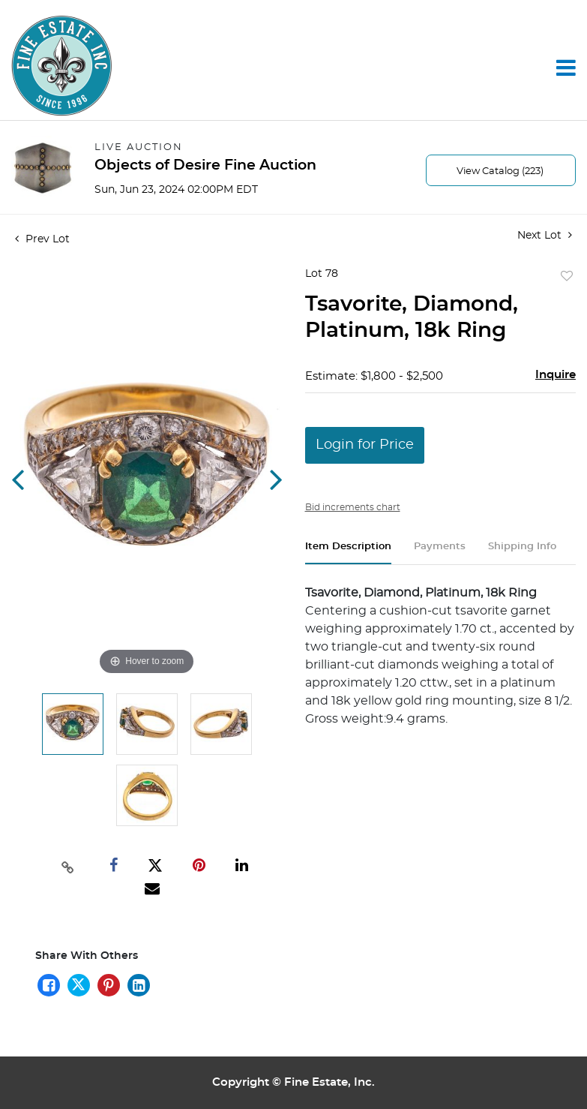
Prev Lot (42, 239)
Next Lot (544, 235)
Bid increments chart (352, 507)
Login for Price (365, 445)
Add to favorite (567, 276)
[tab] (348, 552)
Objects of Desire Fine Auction (205, 165)
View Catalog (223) (500, 171)
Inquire (555, 374)
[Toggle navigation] (566, 68)
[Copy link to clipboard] (68, 866)
